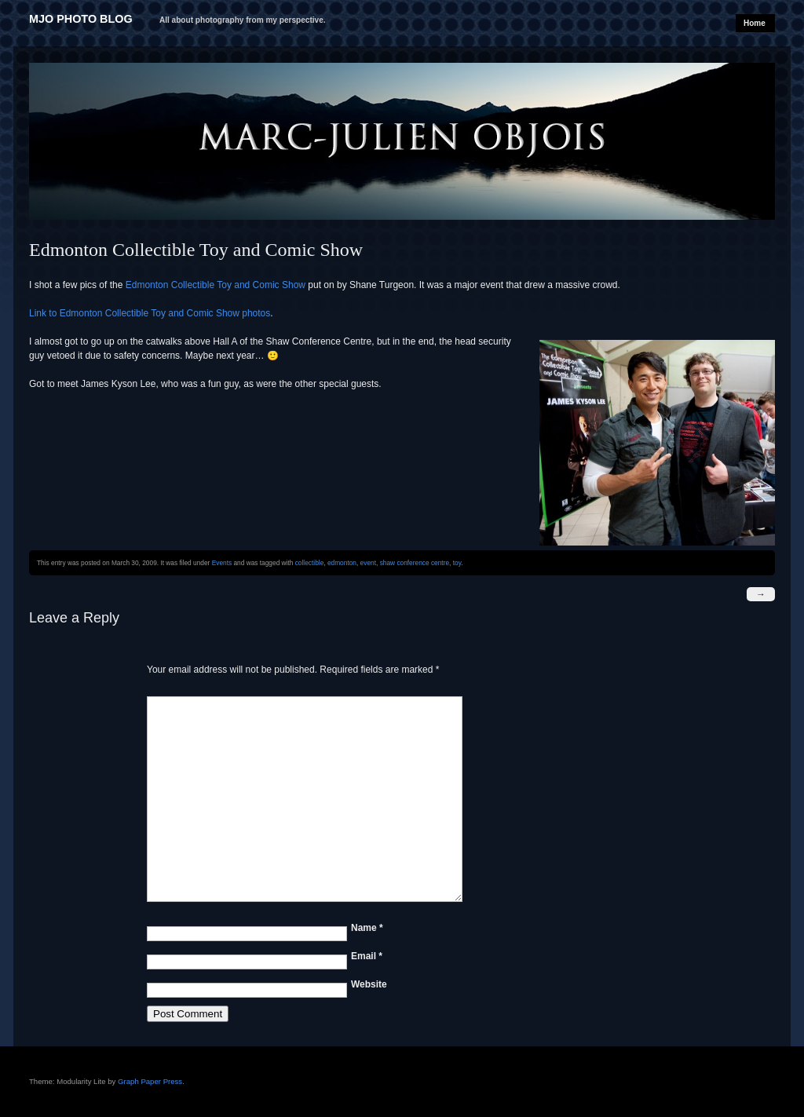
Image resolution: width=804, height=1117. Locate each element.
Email (366, 956)
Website (369, 984)
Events (222, 563)
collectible (309, 563)
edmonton (341, 563)
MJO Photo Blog (81, 19)
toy (457, 563)
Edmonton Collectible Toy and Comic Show (215, 284)
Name (367, 927)
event (368, 563)
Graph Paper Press (150, 1081)
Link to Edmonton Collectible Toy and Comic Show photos (149, 313)
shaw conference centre (414, 563)
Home (755, 23)
